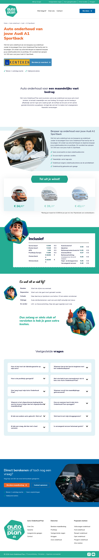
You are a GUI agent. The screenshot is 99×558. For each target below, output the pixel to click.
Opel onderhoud (79, 537)
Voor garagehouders (70, 2)
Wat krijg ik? (41, 10)
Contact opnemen (43, 485)
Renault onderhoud (80, 533)
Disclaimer (43, 554)
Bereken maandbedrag (17, 485)
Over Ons (30, 527)
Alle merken (78, 543)
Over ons (51, 10)
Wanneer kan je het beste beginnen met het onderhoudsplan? (69, 368)
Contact (60, 10)
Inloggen (92, 2)
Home (6, 23)
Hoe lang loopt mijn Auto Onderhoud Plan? (25, 392)
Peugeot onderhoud (81, 540)
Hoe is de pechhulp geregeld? (22, 379)
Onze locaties (83, 2)
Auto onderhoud (14, 23)
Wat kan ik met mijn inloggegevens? (67, 416)
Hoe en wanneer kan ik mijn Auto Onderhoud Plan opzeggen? (66, 404)
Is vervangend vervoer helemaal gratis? (68, 427)
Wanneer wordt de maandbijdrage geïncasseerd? (67, 392)
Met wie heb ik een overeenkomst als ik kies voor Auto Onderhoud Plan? (69, 380)
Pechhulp (54, 530)
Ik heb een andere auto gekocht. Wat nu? (26, 416)
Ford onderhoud (79, 530)
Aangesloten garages (34, 533)
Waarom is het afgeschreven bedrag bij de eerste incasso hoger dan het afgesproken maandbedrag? (27, 404)
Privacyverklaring (32, 554)
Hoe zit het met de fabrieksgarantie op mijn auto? (26, 368)
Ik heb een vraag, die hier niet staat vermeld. (24, 428)
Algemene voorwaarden (56, 554)
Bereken (87, 10)
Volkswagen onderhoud (82, 527)
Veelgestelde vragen (55, 2)
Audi (22, 23)
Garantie (30, 530)
